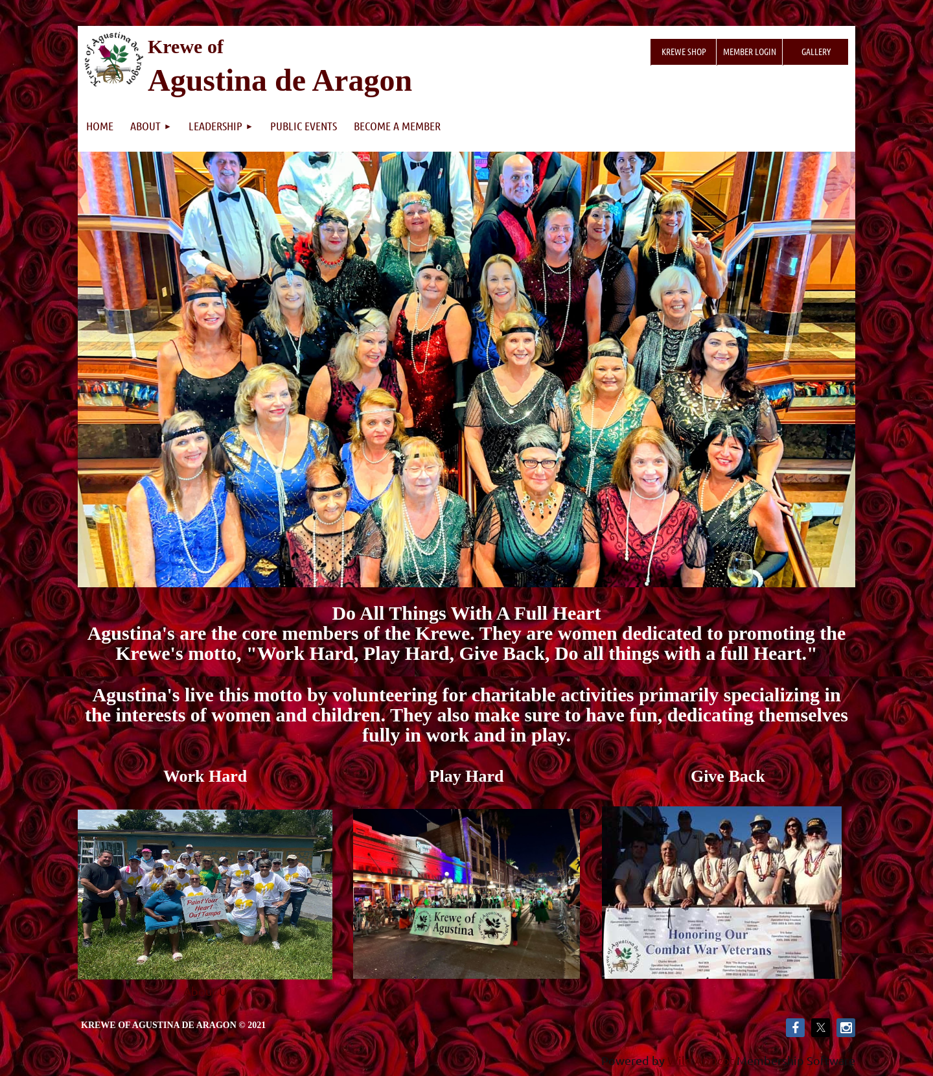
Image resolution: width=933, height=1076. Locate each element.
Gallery (816, 51)
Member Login (749, 51)
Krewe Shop (684, 51)
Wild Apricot (700, 1060)
